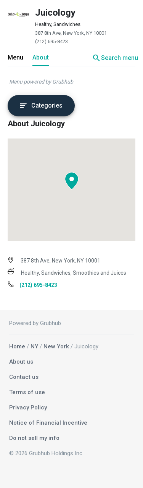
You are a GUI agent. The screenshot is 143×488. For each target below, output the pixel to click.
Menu (15, 57)
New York (56, 346)
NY (34, 346)
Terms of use (27, 392)
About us (21, 361)
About (40, 57)
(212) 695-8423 (51, 41)
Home (17, 346)
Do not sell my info (34, 438)
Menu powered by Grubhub (41, 82)
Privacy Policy (28, 407)
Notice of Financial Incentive (48, 422)
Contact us (24, 377)
